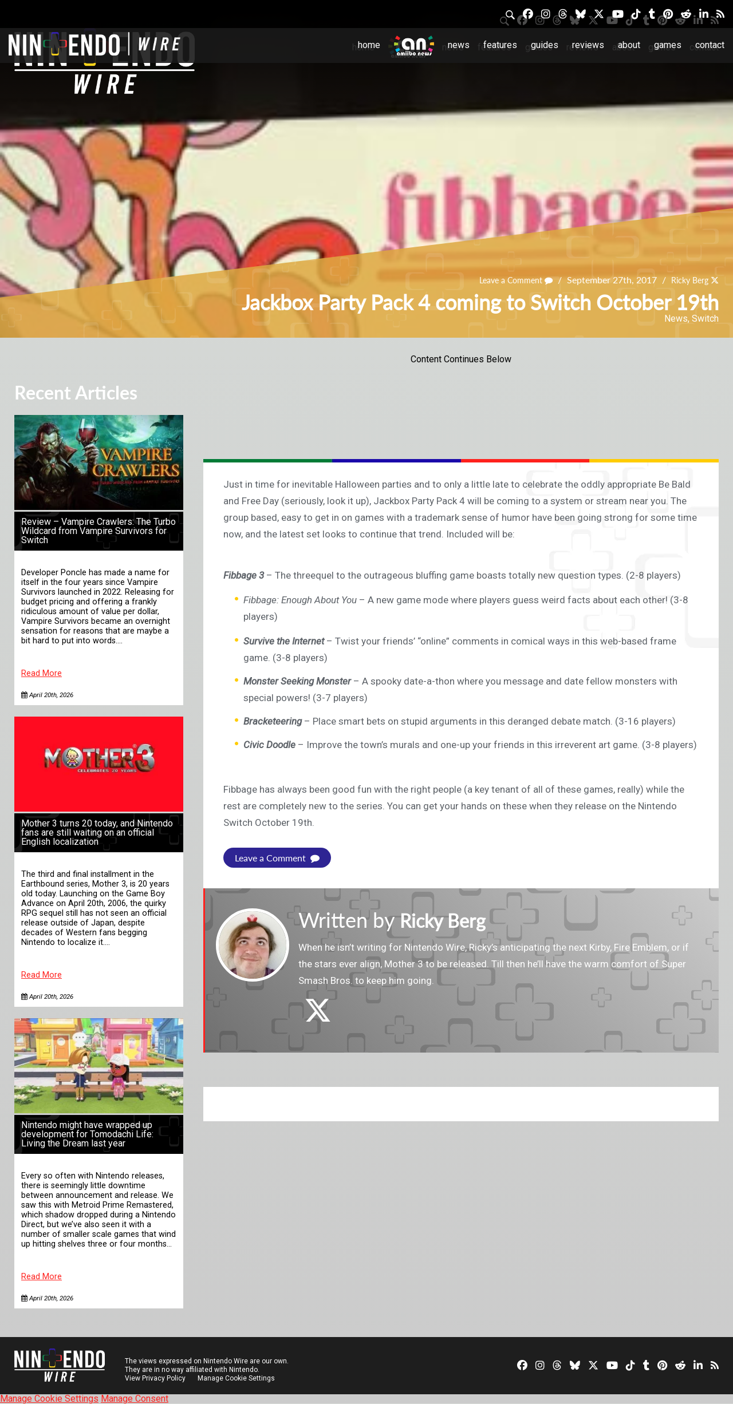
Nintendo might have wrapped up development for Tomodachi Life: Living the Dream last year (87, 1134)
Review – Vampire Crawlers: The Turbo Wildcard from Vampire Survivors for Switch (98, 530)
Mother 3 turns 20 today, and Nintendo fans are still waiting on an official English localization (97, 832)
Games (667, 44)
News (459, 44)
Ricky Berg (686, 279)
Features (500, 44)
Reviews (588, 44)
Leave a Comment (505, 279)
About (629, 44)
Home (369, 44)
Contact (709, 44)
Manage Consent (134, 1398)
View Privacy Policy (155, 1378)
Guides (544, 44)
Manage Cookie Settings (237, 1378)
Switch (705, 318)
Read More (41, 673)
